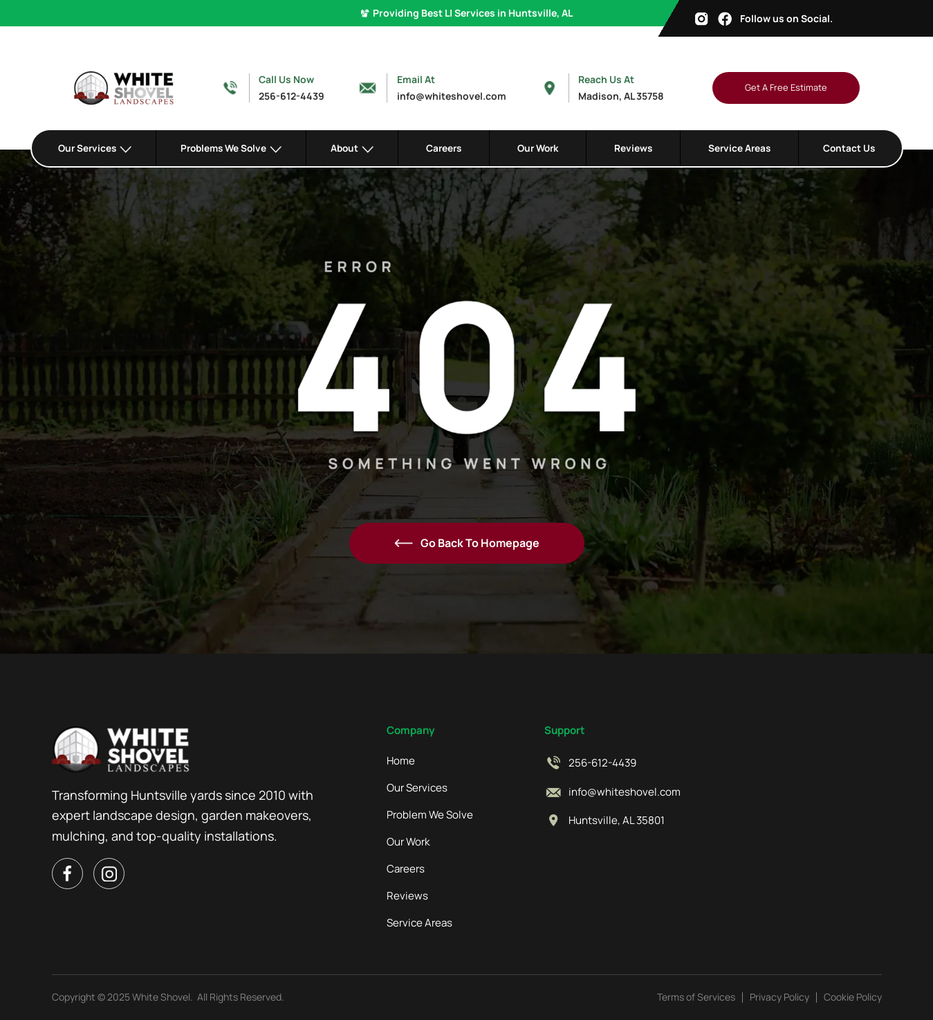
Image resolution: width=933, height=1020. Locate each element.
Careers (443, 147)
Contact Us (849, 147)
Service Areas (739, 147)
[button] (95, 147)
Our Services (417, 788)
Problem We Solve (430, 815)
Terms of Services (696, 996)
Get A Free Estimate (786, 87)
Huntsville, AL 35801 (617, 820)
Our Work (537, 147)
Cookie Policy (853, 996)
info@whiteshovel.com (625, 792)
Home (401, 761)
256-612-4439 (602, 763)
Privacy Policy (779, 996)
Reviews (633, 147)
